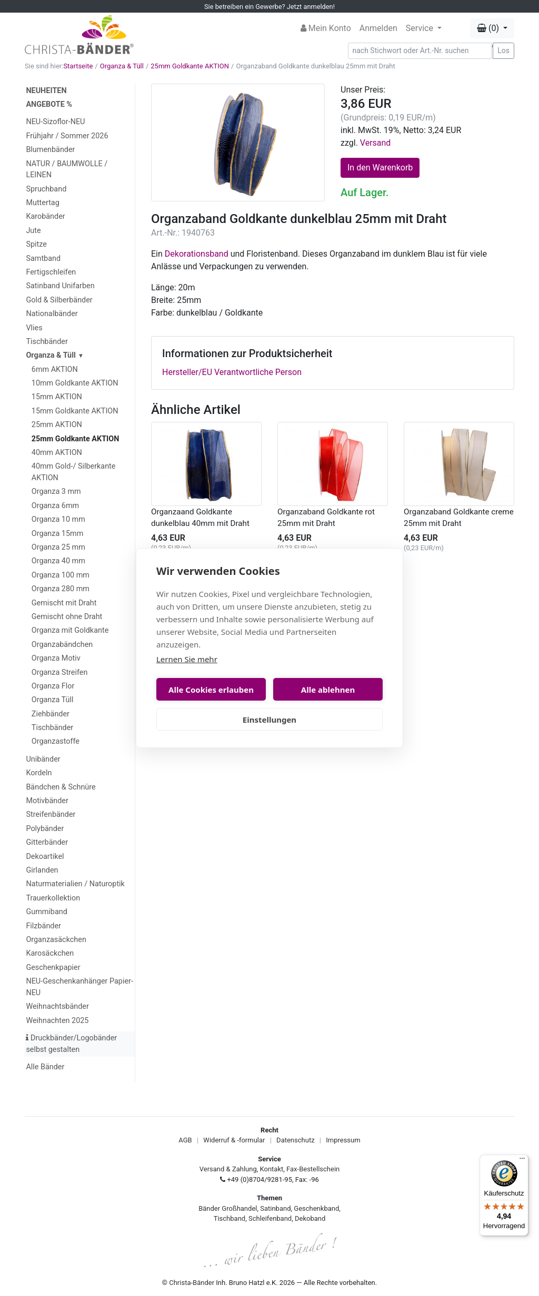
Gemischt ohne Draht (67, 616)
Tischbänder (46, 341)
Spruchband (46, 189)
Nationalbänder (51, 313)
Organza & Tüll (122, 66)
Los (503, 50)
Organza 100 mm (60, 575)
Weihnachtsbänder (57, 1006)
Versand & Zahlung (228, 1169)
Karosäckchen (50, 953)
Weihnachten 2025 (57, 1020)
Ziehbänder (50, 714)
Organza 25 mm (58, 547)
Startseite (78, 66)
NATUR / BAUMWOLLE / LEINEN (66, 169)
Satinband (275, 1208)
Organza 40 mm (58, 560)
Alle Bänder (45, 1066)
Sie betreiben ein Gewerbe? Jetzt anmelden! (269, 7)
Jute (33, 230)
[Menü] (522, 1161)
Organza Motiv (56, 658)
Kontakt (272, 1169)
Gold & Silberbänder (59, 300)
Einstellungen (269, 719)
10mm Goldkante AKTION (75, 383)
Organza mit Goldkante (70, 630)
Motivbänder (47, 800)
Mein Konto (326, 28)
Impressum (343, 1140)
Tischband (229, 1218)
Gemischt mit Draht (64, 603)
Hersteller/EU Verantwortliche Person (232, 372)
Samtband (43, 258)
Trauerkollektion (53, 898)
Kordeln (39, 772)
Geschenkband (316, 1208)
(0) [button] (489, 28)
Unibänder (43, 759)
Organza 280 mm (60, 588)
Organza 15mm (57, 533)
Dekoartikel (45, 856)
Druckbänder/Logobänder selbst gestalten (71, 1044)
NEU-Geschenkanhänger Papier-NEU (79, 987)
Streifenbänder (50, 814)
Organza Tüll (53, 699)
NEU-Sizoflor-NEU (55, 121)
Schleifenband (270, 1218)
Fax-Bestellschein (313, 1169)
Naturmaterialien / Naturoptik (75, 883)
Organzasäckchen (56, 939)
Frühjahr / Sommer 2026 (67, 135)
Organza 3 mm (56, 491)
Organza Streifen (60, 672)
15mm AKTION (57, 396)
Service (420, 28)
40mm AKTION (57, 452)
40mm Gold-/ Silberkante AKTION (74, 472)
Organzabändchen (62, 644)
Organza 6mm (55, 505)
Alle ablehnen (328, 689)
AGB (185, 1140)
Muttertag (42, 202)
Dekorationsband (196, 254)
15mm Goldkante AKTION (75, 411)
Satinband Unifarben (60, 285)
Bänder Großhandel (227, 1208)
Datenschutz (295, 1140)
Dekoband (310, 1218)
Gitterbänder (47, 842)
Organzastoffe (55, 741)
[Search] (420, 51)
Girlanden (42, 870)
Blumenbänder (50, 149)
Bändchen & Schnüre (60, 787)
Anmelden (378, 28)
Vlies (34, 327)
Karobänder (45, 216)
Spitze (36, 244)
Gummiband (46, 911)
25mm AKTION (57, 424)
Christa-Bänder (191, 1283)
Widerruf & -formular (234, 1140)
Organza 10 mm (58, 519)
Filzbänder (43, 926)
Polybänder (45, 828)
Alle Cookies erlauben (211, 689)
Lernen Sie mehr (186, 659)
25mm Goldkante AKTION (190, 66)
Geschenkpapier (53, 967)
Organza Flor (53, 686)
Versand (375, 143)
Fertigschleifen (51, 272)
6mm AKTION (55, 369)
